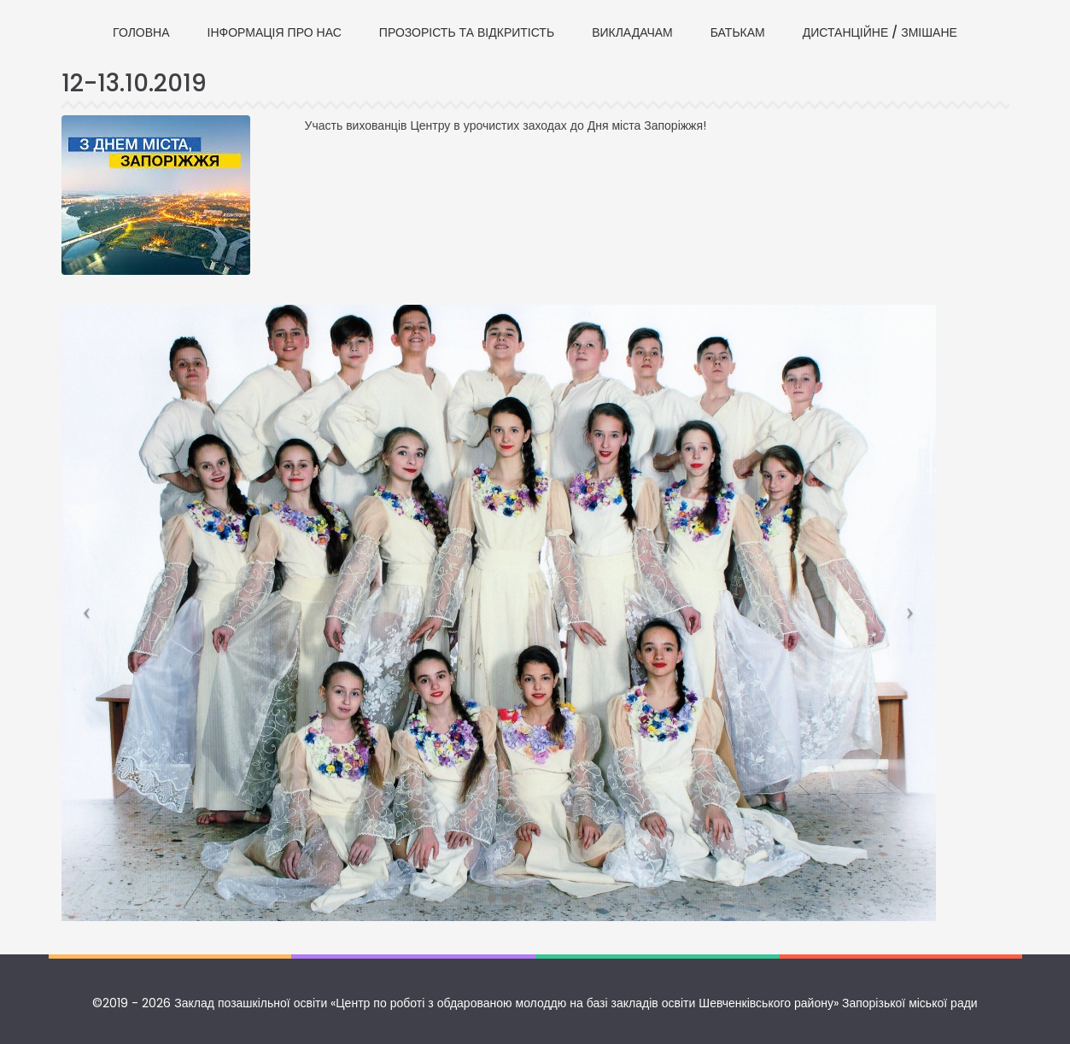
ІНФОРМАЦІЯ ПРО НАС (275, 32)
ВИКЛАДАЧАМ (632, 32)
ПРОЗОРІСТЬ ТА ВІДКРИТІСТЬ (466, 32)
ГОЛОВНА (141, 32)
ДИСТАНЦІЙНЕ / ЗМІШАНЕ (880, 32)
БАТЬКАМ (737, 32)
